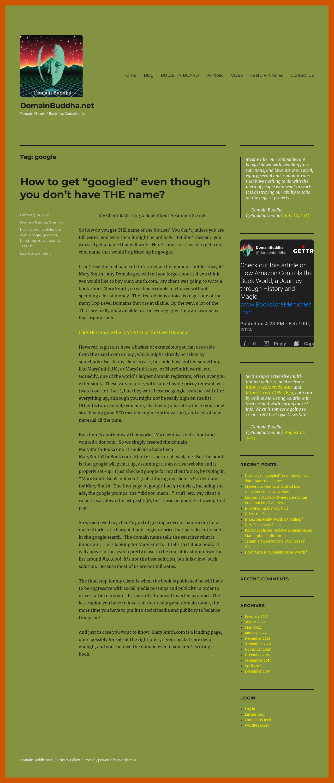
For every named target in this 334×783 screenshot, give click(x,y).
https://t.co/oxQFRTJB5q (269, 392)
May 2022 (253, 627)
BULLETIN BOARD (180, 75)
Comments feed (258, 720)
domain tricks (42, 229)
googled (50, 235)
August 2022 (255, 622)
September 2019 (258, 660)
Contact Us (302, 75)
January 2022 (256, 633)
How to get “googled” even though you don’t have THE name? (115, 188)
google (35, 235)
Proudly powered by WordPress (110, 760)
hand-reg (28, 240)
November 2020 (258, 649)
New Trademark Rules (263, 525)
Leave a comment (35, 253)
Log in (250, 709)
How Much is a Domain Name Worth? (276, 552)
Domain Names (33, 222)
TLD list (26, 246)
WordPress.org (257, 725)
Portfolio (215, 75)
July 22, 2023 (297, 215)
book (24, 229)
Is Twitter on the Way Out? (266, 508)
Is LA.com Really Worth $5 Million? (274, 519)
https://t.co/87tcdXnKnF (269, 387)
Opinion (56, 222)
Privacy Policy (68, 760)
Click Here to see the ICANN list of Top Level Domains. (134, 332)
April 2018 (253, 666)
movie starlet (49, 240)
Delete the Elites (258, 514)
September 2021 (258, 644)
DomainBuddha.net (57, 105)
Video (237, 75)
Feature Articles (266, 75)
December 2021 (257, 638)
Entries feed (255, 714)
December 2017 (257, 671)
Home (129, 75)
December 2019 (258, 655)
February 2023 (257, 616)
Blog (148, 75)
